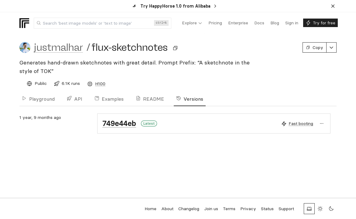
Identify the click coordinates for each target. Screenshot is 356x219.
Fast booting (301, 123)
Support (286, 208)
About (167, 208)
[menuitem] (192, 23)
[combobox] (102, 23)
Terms (229, 208)
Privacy (248, 208)
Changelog (188, 208)
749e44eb (119, 123)
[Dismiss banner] (333, 6)
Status (267, 208)
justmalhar (58, 47)
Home (150, 208)
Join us (211, 208)
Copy (314, 47)
